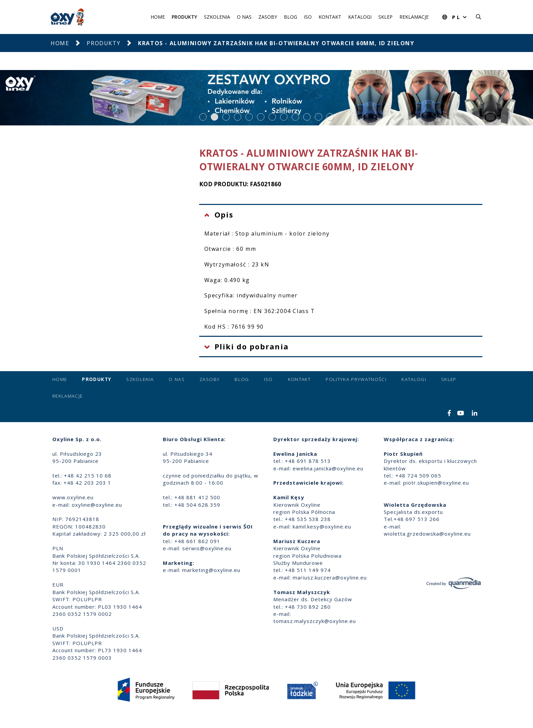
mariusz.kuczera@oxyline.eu (330, 577)
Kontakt (330, 17)
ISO (308, 17)
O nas (244, 17)
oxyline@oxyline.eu (97, 504)
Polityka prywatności (356, 379)
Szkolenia (217, 17)
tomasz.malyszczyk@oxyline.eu (314, 621)
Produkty (184, 17)
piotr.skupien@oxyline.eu (436, 482)
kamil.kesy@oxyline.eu (322, 526)
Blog (290, 17)
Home (158, 17)
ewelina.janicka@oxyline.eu (328, 468)
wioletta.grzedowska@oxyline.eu (427, 533)
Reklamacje (414, 17)
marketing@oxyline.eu (211, 570)
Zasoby (267, 17)
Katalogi (360, 17)
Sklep (385, 17)
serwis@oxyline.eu (206, 548)
